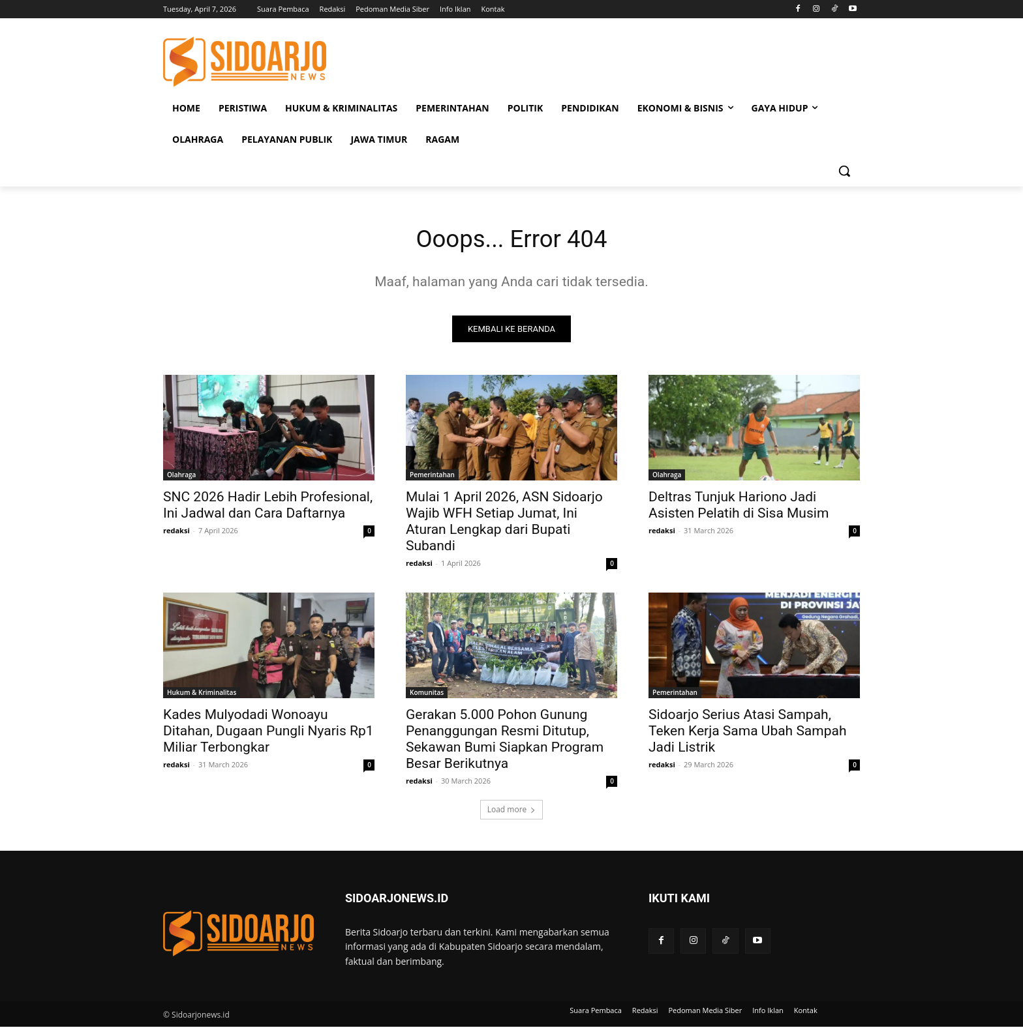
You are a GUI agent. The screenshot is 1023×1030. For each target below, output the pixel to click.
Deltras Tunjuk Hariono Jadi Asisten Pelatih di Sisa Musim (739, 508)
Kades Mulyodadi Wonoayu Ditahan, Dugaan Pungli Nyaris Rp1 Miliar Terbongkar (268, 734)
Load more (511, 812)
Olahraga (181, 477)
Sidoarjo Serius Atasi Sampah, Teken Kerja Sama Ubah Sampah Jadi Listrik (748, 734)
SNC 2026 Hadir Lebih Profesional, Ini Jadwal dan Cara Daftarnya (268, 508)
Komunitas (427, 695)
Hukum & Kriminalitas (201, 695)
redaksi (176, 533)
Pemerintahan (432, 477)
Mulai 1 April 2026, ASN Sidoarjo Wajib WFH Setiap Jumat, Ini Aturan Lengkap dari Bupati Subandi (504, 524)
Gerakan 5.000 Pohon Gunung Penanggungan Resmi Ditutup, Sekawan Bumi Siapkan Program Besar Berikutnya (504, 742)
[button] (844, 170)
